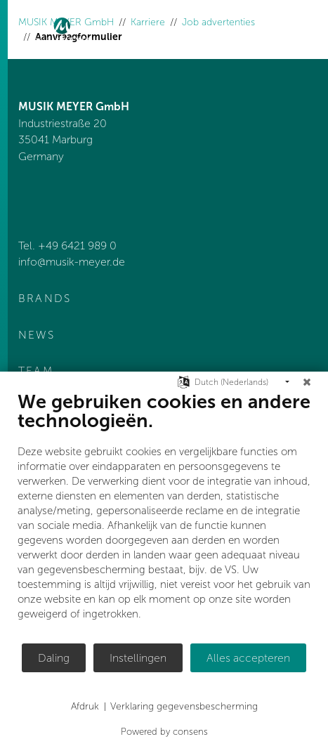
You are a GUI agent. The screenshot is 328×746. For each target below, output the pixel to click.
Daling (54, 658)
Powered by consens (164, 731)
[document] (164, 516)
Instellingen (138, 658)
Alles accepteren (248, 658)
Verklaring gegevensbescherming (184, 706)
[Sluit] (306, 382)
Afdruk (85, 706)
